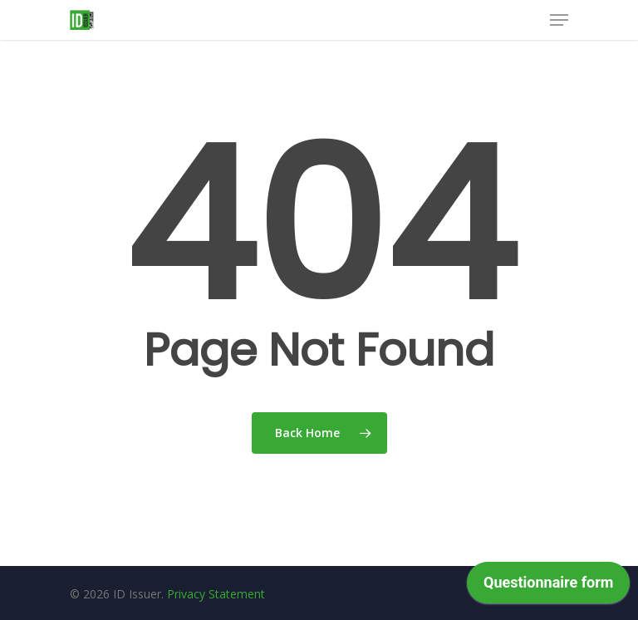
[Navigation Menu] (559, 20)
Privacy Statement (216, 594)
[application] (548, 587)
